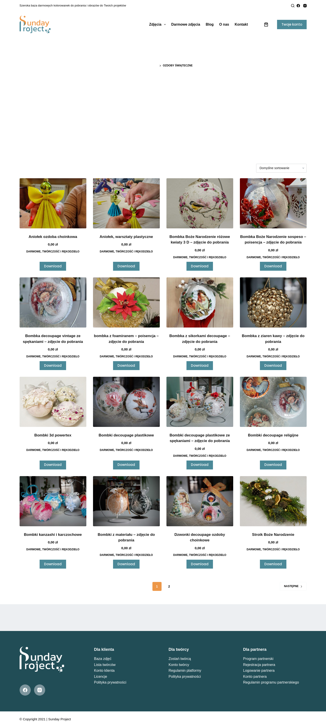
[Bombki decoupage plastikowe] (126, 402)
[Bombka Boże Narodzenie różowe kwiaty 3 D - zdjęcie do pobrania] (199, 203)
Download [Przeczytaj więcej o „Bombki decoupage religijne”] (273, 464)
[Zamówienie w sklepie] (281, 168)
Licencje (100, 676)
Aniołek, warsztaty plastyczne (126, 237)
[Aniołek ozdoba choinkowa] (53, 203)
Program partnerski (258, 659)
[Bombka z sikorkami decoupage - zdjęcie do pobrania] (199, 302)
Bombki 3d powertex (52, 435)
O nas (224, 24)
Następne (293, 586)
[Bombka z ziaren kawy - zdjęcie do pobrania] (273, 302)
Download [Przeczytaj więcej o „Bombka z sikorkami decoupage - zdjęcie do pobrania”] (200, 365)
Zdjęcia (158, 24)
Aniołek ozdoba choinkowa (52, 237)
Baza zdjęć (102, 659)
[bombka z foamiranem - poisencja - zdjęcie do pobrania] (126, 302)
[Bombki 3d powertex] (53, 402)
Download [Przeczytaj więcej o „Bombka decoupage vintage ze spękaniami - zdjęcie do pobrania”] (53, 365)
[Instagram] (305, 5)
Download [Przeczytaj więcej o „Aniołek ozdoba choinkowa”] (53, 266)
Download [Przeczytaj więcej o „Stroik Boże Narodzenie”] (273, 564)
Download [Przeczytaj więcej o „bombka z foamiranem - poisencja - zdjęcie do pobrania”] (126, 365)
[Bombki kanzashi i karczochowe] (53, 501)
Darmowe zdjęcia (185, 24)
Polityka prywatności (110, 682)
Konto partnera (255, 676)
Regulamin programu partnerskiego (271, 682)
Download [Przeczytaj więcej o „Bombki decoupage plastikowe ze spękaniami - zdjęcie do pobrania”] (200, 464)
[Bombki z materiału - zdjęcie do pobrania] (126, 501)
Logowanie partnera (259, 670)
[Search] (292, 5)
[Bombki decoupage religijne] (273, 402)
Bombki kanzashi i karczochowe (53, 534)
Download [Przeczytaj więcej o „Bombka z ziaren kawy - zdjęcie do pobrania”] (273, 365)
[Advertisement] (163, 106)
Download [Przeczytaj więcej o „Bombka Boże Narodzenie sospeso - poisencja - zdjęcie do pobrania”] (273, 266)
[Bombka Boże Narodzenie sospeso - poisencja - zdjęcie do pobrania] (273, 203)
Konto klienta (104, 670)
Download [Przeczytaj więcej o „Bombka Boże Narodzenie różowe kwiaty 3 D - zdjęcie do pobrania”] (200, 266)
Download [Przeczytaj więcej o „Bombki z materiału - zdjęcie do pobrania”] (126, 564)
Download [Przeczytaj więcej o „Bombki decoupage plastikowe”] (126, 464)
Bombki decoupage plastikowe (126, 435)
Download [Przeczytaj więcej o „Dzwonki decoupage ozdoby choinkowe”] (200, 564)
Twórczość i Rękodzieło (60, 251)
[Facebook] (298, 5)
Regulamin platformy (185, 670)
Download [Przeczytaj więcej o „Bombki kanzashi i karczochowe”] (53, 564)
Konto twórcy (179, 665)
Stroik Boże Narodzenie (273, 534)
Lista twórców (105, 665)
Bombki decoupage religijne (273, 435)
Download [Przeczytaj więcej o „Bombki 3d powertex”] (53, 464)
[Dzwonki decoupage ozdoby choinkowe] (199, 501)
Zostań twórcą (180, 659)
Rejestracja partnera (259, 665)
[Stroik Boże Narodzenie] (273, 501)
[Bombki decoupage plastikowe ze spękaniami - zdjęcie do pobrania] (199, 402)
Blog (210, 24)
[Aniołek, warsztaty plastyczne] (126, 203)
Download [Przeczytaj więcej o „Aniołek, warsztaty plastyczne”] (126, 266)
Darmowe (33, 251)
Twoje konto (291, 24)
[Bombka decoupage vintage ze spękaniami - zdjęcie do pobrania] (53, 302)
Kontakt (241, 24)
